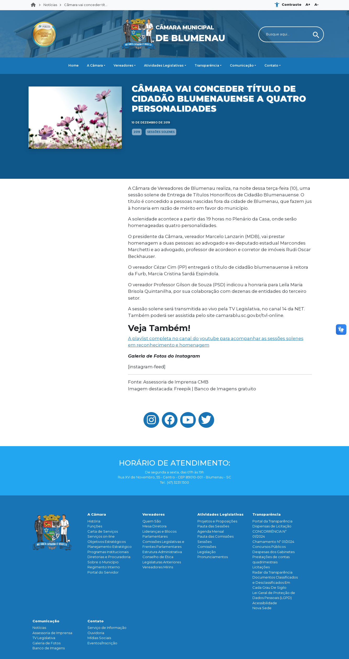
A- (316, 4)
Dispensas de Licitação (271, 526)
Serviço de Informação (106, 627)
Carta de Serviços (102, 531)
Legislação (206, 552)
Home (35, 5)
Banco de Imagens (48, 648)
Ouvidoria (95, 633)
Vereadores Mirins (157, 567)
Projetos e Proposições (217, 521)
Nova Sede (262, 608)
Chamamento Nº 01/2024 (273, 541)
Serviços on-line (101, 536)
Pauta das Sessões (213, 526)
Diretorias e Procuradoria (108, 557)
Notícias (50, 5)
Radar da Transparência (272, 572)
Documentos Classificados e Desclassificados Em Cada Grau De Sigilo (275, 582)
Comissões (206, 546)
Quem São (151, 521)
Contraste (291, 4)
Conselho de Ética (157, 557)
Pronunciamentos (212, 557)
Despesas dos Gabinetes (273, 552)
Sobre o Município (103, 562)
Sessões (204, 541)
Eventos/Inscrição (102, 643)
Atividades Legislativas (164, 65)
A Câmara (95, 65)
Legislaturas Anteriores (161, 562)
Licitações (261, 567)
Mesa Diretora (154, 526)
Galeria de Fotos (46, 643)
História (93, 521)
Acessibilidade (264, 603)
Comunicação (242, 65)
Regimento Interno (103, 567)
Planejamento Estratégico (109, 546)
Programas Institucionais (108, 552)
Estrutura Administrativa (162, 552)
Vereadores (123, 65)
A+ (308, 4)
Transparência (207, 65)
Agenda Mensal (210, 531)
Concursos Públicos (269, 546)
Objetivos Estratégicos (106, 541)
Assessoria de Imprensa (52, 633)
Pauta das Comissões (215, 536)
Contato (271, 65)
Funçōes (94, 526)
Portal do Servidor (103, 572)
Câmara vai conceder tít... (85, 5)
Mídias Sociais (99, 638)
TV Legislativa (43, 638)
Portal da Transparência (272, 521)
